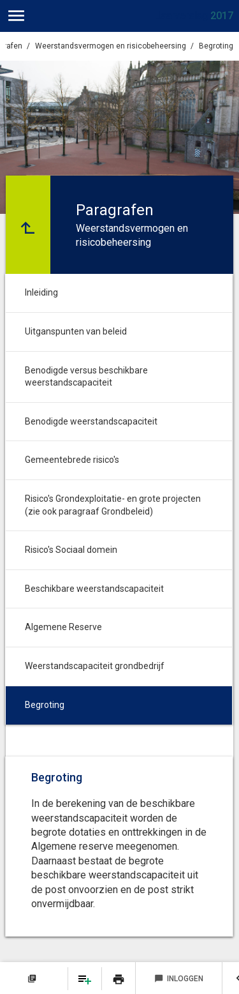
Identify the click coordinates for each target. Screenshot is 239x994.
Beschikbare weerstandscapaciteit (94, 589)
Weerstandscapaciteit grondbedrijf (94, 666)
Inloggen (178, 978)
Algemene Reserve (63, 627)
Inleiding (41, 292)
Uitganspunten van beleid (76, 331)
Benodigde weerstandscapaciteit (91, 421)
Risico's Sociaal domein (71, 550)
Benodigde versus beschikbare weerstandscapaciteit (86, 376)
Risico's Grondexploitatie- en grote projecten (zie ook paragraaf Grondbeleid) (113, 504)
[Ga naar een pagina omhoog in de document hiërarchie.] (28, 225)
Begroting (216, 45)
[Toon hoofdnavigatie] (16, 16)
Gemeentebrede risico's (72, 460)
